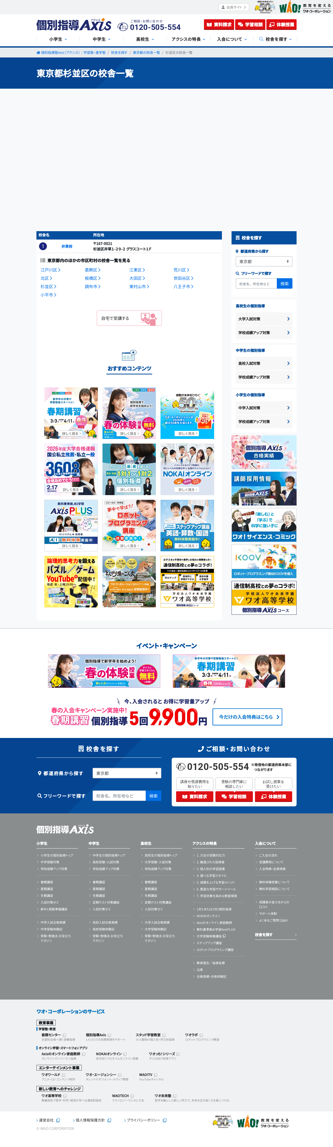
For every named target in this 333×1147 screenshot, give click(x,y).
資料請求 (219, 24)
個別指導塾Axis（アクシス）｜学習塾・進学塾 (73, 52)
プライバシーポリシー (143, 1120)
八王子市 (183, 286)
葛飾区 (92, 270)
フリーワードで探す (254, 273)
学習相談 (250, 24)
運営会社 (46, 1120)
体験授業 (281, 24)
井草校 (66, 246)
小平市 (48, 294)
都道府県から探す (252, 251)
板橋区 (92, 278)
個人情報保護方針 (90, 1120)
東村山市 (139, 286)
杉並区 (48, 286)
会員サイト (234, 7)
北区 (46, 278)
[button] (43, 246)
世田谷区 (183, 278)
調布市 (92, 286)
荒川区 (181, 270)
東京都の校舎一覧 (146, 52)
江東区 (137, 270)
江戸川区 (50, 270)
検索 (284, 283)
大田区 (137, 278)
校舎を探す (119, 52)
